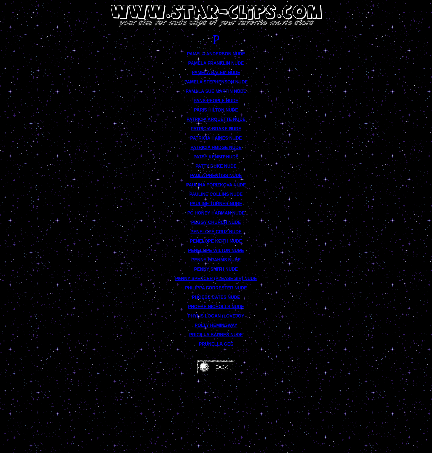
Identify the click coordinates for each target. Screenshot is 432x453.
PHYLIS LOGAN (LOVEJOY (216, 316)
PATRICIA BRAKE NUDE (216, 128)
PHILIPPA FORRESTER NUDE (216, 288)
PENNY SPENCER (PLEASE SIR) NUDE (216, 278)
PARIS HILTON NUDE (216, 110)
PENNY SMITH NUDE (216, 269)
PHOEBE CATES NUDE (216, 297)
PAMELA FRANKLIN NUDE (216, 63)
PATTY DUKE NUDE (215, 166)
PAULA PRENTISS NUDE (216, 175)
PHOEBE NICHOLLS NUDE (216, 306)
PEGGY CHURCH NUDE (216, 222)
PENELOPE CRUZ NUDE (216, 231)
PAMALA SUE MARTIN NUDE (216, 91)
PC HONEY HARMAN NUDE (216, 213)
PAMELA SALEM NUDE (216, 72)
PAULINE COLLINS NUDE (215, 194)
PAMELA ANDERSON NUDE (216, 53)
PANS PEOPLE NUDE (216, 100)
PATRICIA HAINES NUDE (216, 138)
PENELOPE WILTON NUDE (216, 250)
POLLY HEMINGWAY (216, 325)
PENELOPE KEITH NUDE (216, 241)
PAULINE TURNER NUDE (216, 203)
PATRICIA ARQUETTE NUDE (216, 119)
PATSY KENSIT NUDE (216, 156)
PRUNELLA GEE (216, 344)
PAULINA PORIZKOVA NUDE (216, 185)
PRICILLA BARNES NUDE (216, 334)
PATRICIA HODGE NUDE (215, 147)
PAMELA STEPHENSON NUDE (216, 82)
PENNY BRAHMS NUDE (216, 259)
